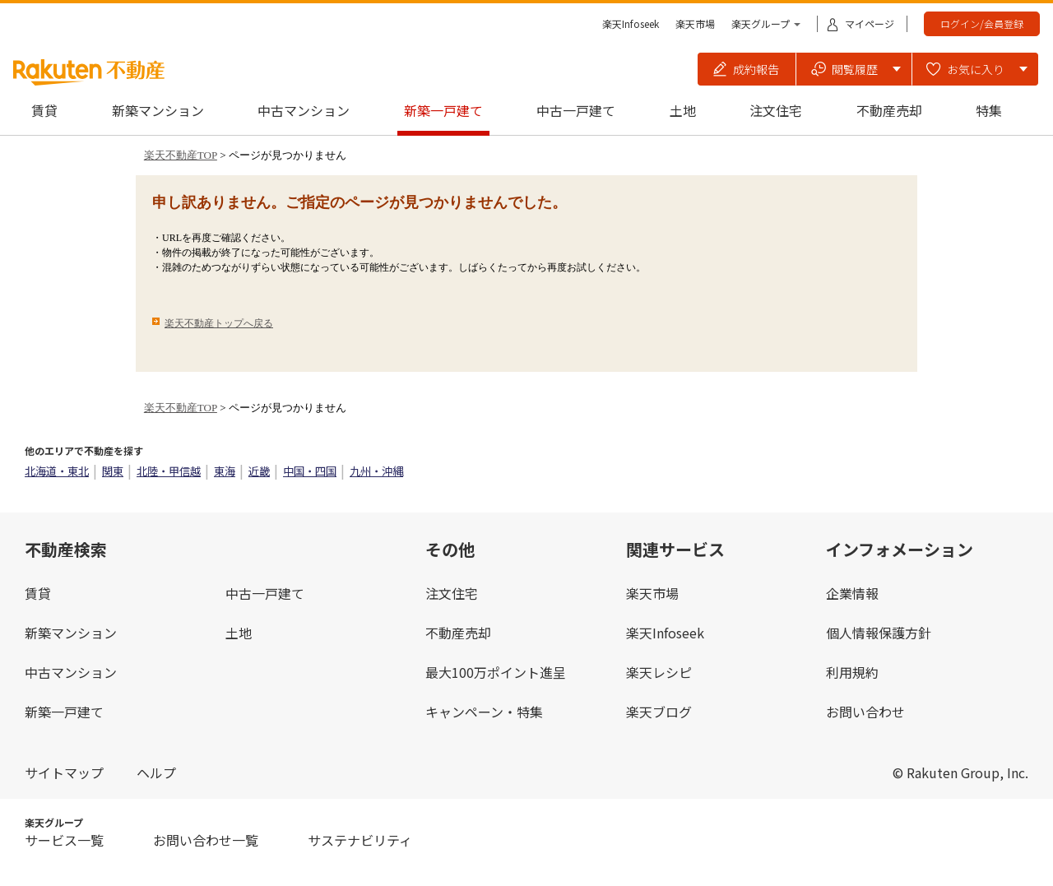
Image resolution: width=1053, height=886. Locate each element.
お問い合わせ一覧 (205, 840)
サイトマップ (64, 772)
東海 (224, 471)
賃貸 (44, 110)
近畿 (259, 471)
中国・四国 (309, 471)
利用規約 (852, 672)
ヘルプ (156, 772)
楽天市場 (695, 23)
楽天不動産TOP (180, 155)
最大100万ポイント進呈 (495, 672)
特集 (989, 110)
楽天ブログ (659, 711)
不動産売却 (889, 110)
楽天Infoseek (630, 23)
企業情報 (852, 593)
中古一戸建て (575, 110)
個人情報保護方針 (878, 632)
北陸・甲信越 (169, 471)
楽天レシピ (659, 672)
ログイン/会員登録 (981, 23)
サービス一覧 (64, 840)
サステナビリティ (360, 840)
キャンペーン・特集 (484, 711)
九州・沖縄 (376, 471)
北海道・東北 (57, 471)
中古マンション (303, 110)
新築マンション (158, 110)
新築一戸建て (443, 110)
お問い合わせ (865, 711)
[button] (747, 69)
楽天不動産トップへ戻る (219, 323)
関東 (112, 471)
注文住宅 (775, 110)
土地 (683, 110)
